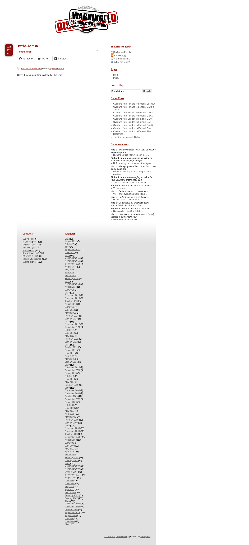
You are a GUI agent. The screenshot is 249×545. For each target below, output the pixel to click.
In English (27, 242)
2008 (67, 426)
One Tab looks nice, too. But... (128, 205)
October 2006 (71, 509)
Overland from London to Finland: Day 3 (133, 125)
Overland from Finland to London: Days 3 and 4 (133, 108)
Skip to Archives (39, 1)
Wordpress (145, 536)
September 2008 (72, 437)
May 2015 (69, 270)
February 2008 (72, 457)
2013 (67, 293)
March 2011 (70, 359)
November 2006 (72, 506)
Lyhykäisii (52, 69)
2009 (67, 388)
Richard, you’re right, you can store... (131, 155)
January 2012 (71, 342)
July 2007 (69, 480)
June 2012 (70, 333)
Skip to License (63, 1)
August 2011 (71, 350)
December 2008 (72, 428)
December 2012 (72, 324)
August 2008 (71, 440)
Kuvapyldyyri (28, 253)
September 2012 (72, 327)
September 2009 (72, 399)
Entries (120, 55)
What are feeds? (122, 62)
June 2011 (70, 353)
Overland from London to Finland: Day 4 (133, 122)
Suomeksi (27, 262)
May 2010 (69, 382)
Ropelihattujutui (29, 259)
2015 (67, 255)
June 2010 (70, 379)
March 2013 (70, 313)
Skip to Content (13, 1)
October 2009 (71, 396)
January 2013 (71, 319)
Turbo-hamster (28, 46)
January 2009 (71, 423)
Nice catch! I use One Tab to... (128, 211)
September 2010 (72, 370)
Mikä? (116, 78)
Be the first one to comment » (31, 69)
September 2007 (72, 475)
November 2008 (72, 431)
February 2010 (72, 385)
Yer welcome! (119, 188)
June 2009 (70, 408)
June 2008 (70, 446)
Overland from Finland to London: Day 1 (133, 115)
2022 (67, 239)
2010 (67, 365)
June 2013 (70, 310)
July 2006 (69, 518)
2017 (67, 247)
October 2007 (71, 472)
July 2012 (69, 330)
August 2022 (71, 241)
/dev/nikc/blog (86, 20)
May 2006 (69, 524)
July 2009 (69, 405)
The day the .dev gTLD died (127, 137)
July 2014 (69, 290)
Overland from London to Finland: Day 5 (133, 119)
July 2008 (69, 443)
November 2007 (72, 469)
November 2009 (72, 393)
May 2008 (69, 449)
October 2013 (71, 301)
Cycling (25, 239)
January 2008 (71, 460)
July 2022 (69, 244)
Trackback (60, 69)
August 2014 (71, 287)
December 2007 (72, 466)
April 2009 (69, 414)
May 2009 (69, 411)
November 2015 (72, 261)
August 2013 (71, 304)
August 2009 (71, 402)
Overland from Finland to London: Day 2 (133, 112)
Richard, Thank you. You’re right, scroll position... (132, 172)
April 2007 (69, 489)
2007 (67, 463)
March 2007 (70, 492)
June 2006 (70, 521)
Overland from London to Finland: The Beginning (132, 132)
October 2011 (71, 347)
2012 (67, 322)
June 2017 (70, 252)
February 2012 (72, 339)
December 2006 (72, 504)
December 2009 (72, 390)
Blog (115, 74)
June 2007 (70, 483)
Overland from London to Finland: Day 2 (133, 128)
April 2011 (69, 356)
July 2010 (69, 376)
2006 (67, 501)
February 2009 (72, 420)
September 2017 (72, 249)
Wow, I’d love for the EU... (126, 219)
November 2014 (72, 284)
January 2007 (71, 498)
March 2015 (70, 275)
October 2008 (71, 434)
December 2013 (72, 295)
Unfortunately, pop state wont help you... (133, 163)
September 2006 (72, 512)
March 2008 (70, 454)
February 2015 (72, 278)
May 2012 (69, 336)
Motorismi (26, 247)
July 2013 (69, 307)
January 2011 (71, 362)
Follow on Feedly (122, 52)
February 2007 (72, 495)
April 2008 (69, 452)
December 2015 (72, 258)
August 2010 (71, 373)
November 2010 (72, 367)
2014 (67, 281)
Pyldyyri (26, 250)
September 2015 (72, 264)
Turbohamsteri (24, 51)
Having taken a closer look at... (128, 199)
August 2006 (71, 515)
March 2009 (70, 417)
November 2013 (72, 298)
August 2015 (71, 267)
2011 (67, 345)
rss (32, 239)
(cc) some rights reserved (115, 536)
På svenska (27, 256)
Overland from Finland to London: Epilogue (134, 103)
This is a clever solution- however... (130, 182)
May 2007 (69, 486)
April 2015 (69, 272)
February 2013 (72, 316)
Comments (122, 58)
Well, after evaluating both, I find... (130, 194)
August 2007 (71, 478)
